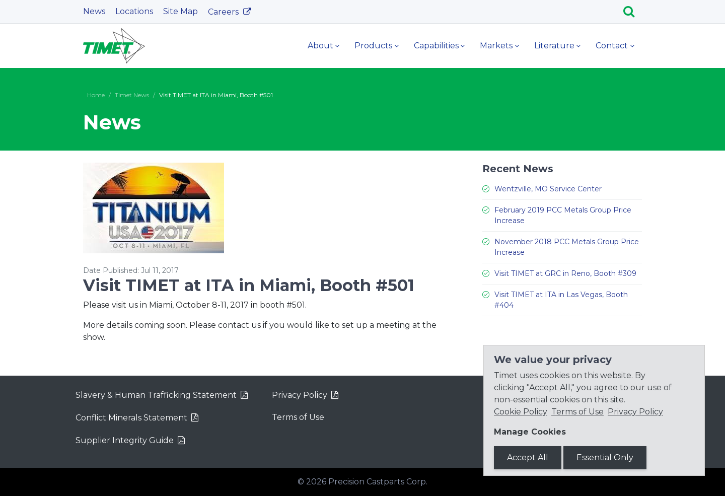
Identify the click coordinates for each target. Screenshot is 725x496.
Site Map (180, 11)
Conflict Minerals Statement (131, 417)
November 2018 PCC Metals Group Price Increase (566, 247)
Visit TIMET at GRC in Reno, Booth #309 (565, 273)
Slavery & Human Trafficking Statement (156, 395)
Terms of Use (298, 417)
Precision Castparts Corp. (377, 481)
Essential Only (604, 457)
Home (96, 95)
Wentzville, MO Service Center (548, 188)
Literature (554, 45)
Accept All (527, 457)
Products (373, 45)
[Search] (632, 11)
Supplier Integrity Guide (125, 440)
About (320, 45)
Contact (612, 45)
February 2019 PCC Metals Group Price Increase (562, 215)
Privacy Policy (299, 395)
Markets (496, 45)
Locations (134, 11)
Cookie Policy (520, 411)
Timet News (132, 95)
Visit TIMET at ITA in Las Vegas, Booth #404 (561, 300)
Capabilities (436, 45)
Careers (224, 12)
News (94, 11)
